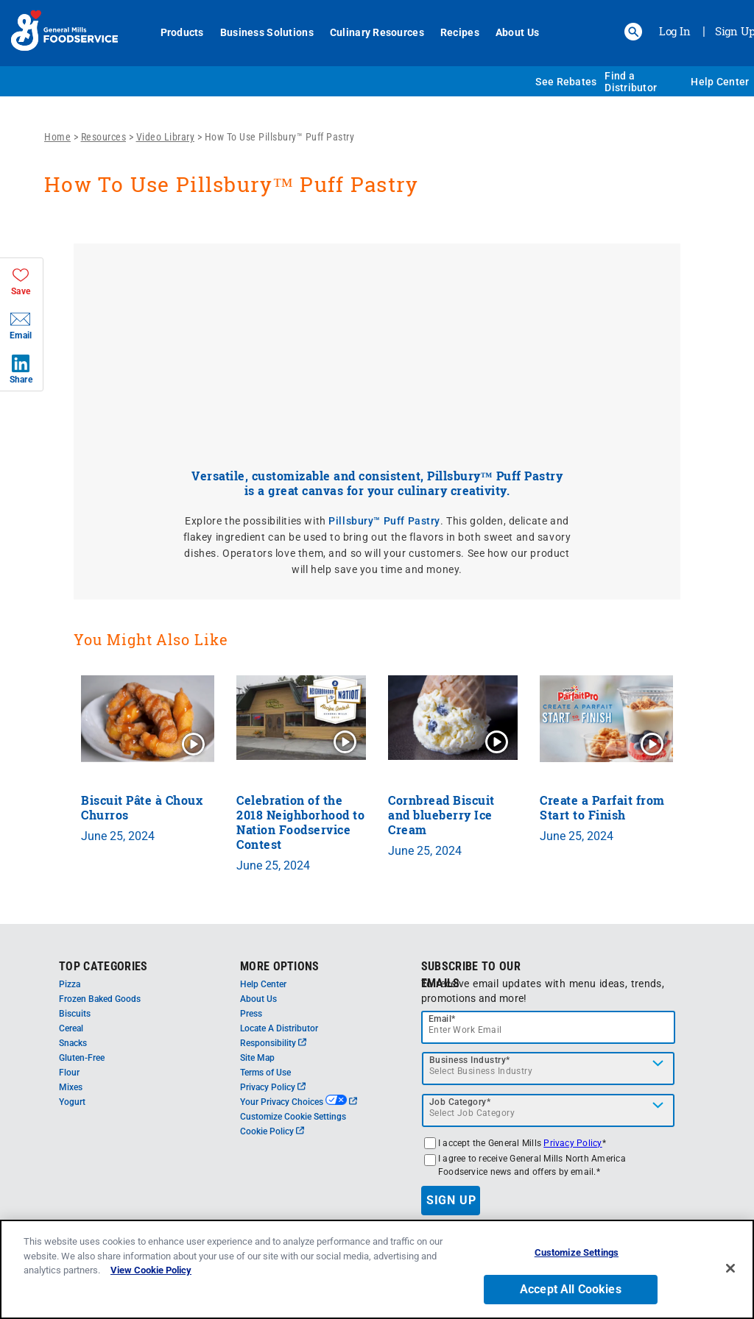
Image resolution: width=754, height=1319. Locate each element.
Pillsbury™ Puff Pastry (384, 521)
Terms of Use (265, 1072)
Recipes (459, 32)
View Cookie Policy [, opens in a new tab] (150, 1270)
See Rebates (565, 82)
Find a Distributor (631, 81)
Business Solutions (267, 32)
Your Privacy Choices (298, 1102)
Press (251, 1014)
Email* (442, 1019)
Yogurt (72, 1102)
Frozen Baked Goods (100, 999)
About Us (517, 32)
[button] (633, 31)
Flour (69, 1072)
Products (182, 32)
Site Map (257, 1058)
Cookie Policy (272, 1131)
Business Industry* (469, 1060)
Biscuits (75, 1014)
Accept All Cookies (570, 1289)
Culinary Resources (377, 32)
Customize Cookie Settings (293, 1117)
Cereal (71, 1028)
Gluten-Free (82, 1058)
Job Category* (460, 1102)
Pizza (69, 984)
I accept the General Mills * (522, 1143)
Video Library (165, 137)
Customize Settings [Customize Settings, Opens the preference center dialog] (577, 1252)
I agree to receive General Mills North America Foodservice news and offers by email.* (532, 1165)
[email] (548, 1027)
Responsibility (273, 1043)
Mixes (70, 1087)
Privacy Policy (273, 1087)
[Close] (730, 1268)
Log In (675, 31)
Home (57, 137)
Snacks (73, 1043)
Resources (104, 137)
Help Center (720, 82)
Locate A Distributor (279, 1028)
